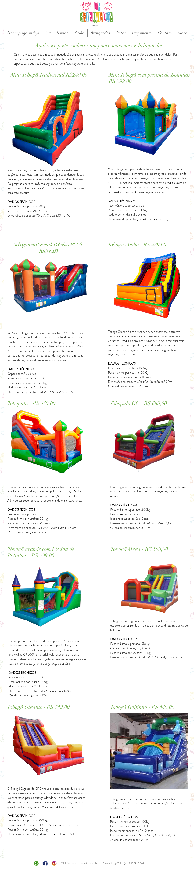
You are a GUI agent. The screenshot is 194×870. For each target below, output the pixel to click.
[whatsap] (36, 863)
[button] (100, 33)
